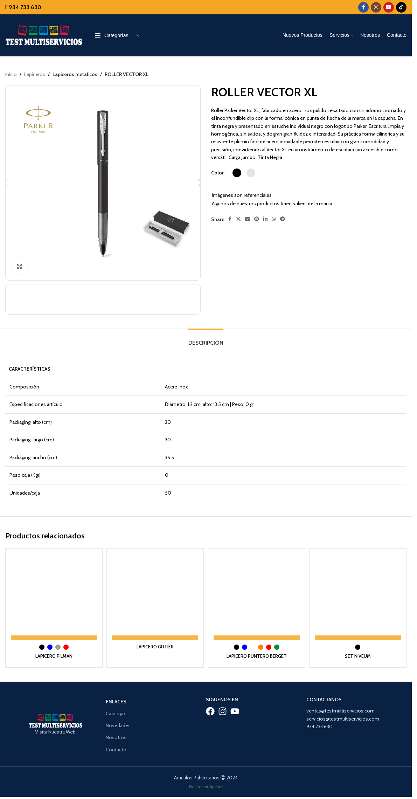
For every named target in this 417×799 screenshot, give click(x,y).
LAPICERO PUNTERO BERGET (256, 648)
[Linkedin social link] (265, 219)
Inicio (11, 74)
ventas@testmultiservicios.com (340, 702)
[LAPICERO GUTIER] (155, 590)
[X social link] (238, 219)
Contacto (116, 741)
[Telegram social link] (282, 219)
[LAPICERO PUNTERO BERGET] (257, 590)
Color (217, 173)
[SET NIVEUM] (359, 590)
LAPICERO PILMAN (53, 648)
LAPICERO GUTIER (155, 638)
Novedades (118, 717)
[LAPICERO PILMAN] (53, 590)
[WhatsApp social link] (274, 219)
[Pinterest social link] (256, 219)
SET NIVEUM (359, 648)
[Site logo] (43, 35)
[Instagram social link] (376, 7)
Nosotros (116, 729)
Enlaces (116, 693)
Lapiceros (34, 74)
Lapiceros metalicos (74, 74)
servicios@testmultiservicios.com (342, 710)
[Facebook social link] (363, 7)
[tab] (205, 333)
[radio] (236, 172)
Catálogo (115, 705)
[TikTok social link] (401, 7)
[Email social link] (247, 219)
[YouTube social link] (388, 7)
